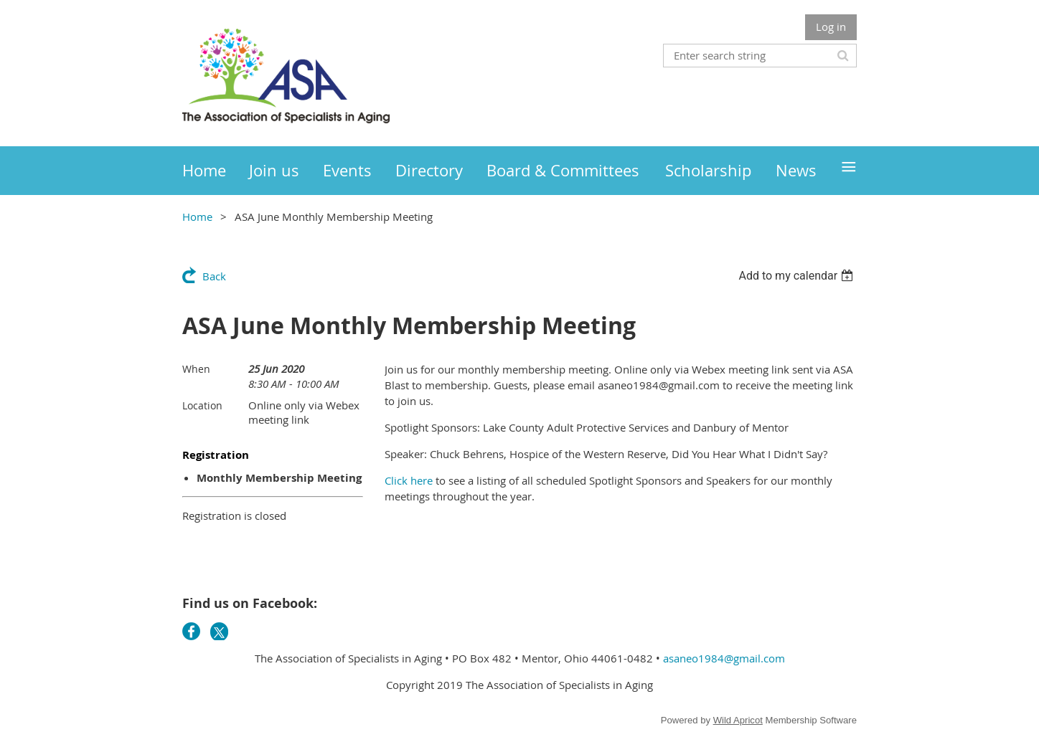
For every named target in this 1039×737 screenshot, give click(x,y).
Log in (831, 26)
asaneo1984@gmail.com (724, 658)
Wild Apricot (738, 720)
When (196, 369)
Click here (409, 480)
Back (214, 276)
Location (202, 405)
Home (197, 216)
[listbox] (797, 276)
